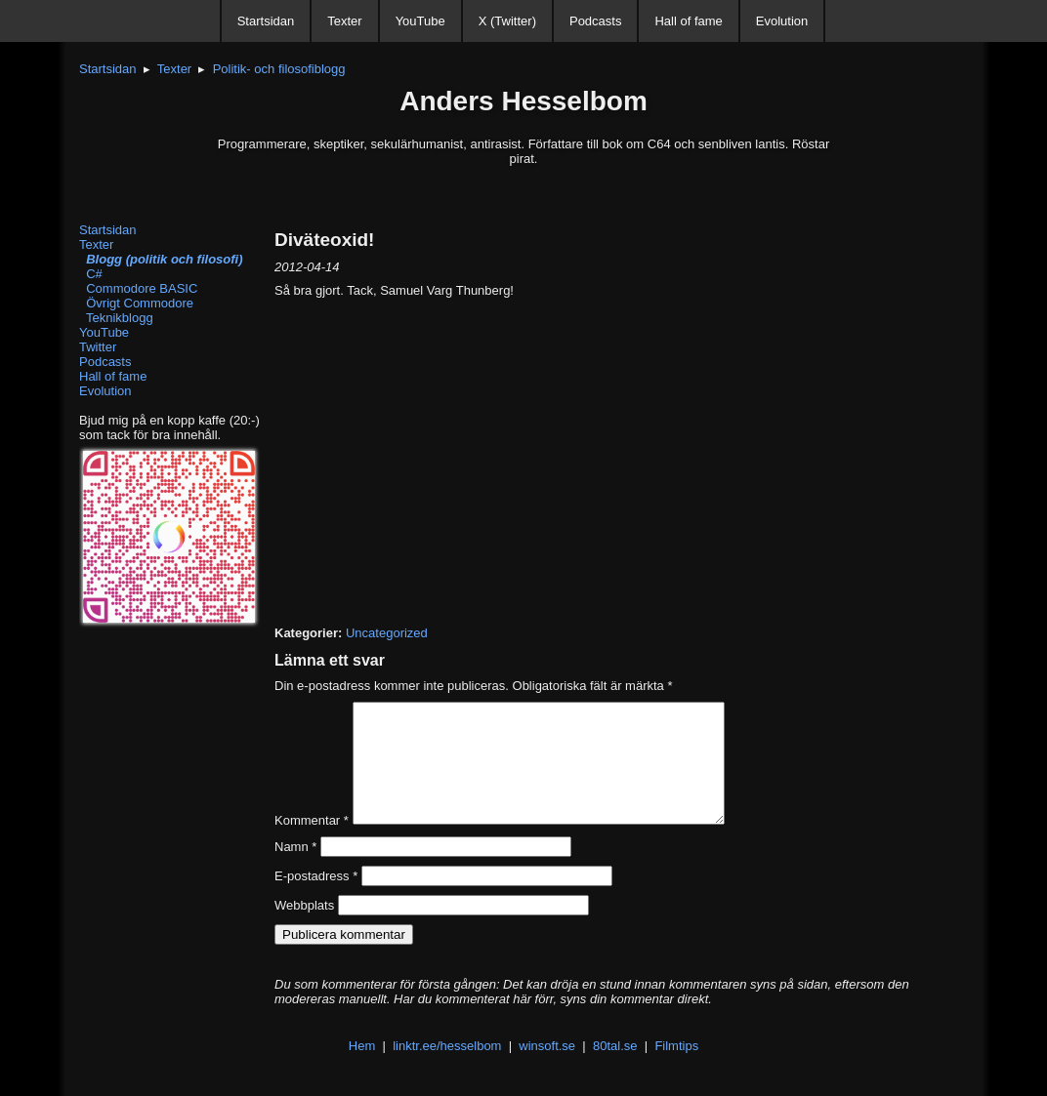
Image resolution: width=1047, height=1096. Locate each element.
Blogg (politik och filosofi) (161, 259)
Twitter (97, 347)
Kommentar (311, 843)
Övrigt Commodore (136, 303)
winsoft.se (547, 1069)
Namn (295, 870)
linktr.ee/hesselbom (447, 1069)
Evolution (782, 21)
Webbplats (304, 928)
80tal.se (615, 1069)
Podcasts (595, 21)
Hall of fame (688, 21)
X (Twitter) (507, 21)
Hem (362, 1069)
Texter (344, 21)
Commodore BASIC (138, 288)
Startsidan (266, 21)
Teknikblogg (116, 317)
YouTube (420, 21)
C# (91, 273)
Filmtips (676, 1069)
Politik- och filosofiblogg (279, 68)
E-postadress (315, 899)
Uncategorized (387, 633)
